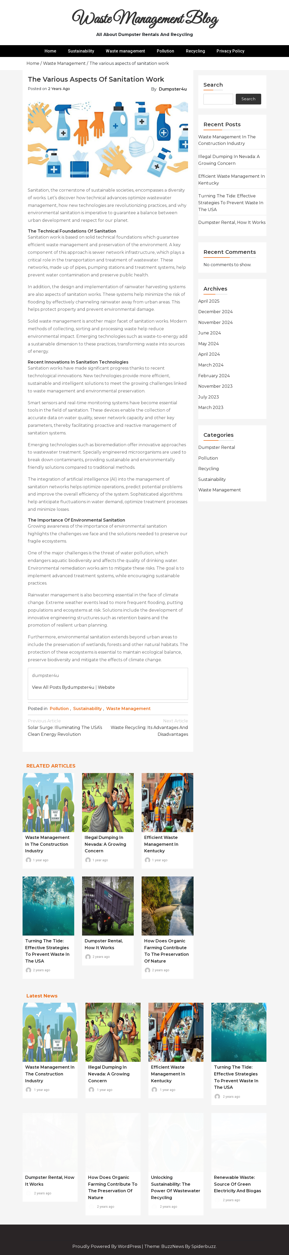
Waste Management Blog (144, 19)
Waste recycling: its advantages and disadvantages (148, 727)
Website (106, 687)
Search (213, 85)
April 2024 (209, 354)
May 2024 (208, 343)
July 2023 (208, 397)
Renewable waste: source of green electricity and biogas (237, 1184)
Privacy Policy (230, 51)
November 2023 (215, 386)
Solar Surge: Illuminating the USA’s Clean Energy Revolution (68, 727)
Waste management (125, 51)
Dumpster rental (216, 447)
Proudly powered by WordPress (107, 1246)
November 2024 (215, 322)
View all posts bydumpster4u (63, 687)
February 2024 (214, 375)
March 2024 (210, 365)
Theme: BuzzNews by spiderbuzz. (180, 1246)
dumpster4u (173, 89)
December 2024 (215, 311)
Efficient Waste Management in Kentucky (161, 844)
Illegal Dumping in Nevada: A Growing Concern (105, 844)
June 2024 (209, 332)
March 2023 (210, 407)
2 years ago (59, 88)
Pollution (165, 51)
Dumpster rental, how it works (231, 222)
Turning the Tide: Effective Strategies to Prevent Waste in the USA (230, 202)
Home (50, 51)
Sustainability (81, 51)
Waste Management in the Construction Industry (47, 844)
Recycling (195, 51)
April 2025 (209, 301)
